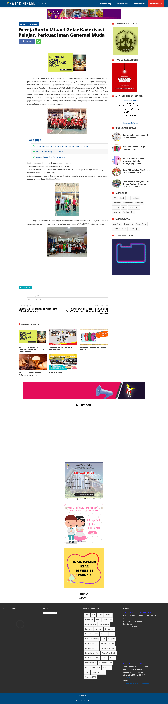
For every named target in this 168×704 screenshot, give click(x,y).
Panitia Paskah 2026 (92, 658)
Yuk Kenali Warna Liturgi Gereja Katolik (49, 152)
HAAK (98, 619)
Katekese (23, 24)
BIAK (93, 615)
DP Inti (100, 615)
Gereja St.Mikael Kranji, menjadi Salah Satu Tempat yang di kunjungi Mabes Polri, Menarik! (87, 311)
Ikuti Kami (156, 4)
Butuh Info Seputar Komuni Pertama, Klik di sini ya (30, 374)
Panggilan (111, 639)
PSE (98, 667)
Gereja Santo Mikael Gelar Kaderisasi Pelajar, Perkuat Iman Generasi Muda (62, 32)
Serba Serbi (34, 24)
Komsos (104, 634)
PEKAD (104, 658)
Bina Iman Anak (55, 373)
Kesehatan (89, 634)
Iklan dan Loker (90, 624)
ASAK (87, 615)
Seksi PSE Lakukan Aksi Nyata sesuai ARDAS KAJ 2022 (136, 171)
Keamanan (98, 629)
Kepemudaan (109, 629)
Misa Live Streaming (92, 639)
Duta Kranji (89, 619)
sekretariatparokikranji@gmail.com (137, 683)
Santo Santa (107, 667)
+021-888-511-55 (133, 678)
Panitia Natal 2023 (107, 643)
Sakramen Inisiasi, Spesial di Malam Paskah (51, 157)
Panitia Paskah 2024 (109, 653)
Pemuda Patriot (90, 663)
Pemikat (112, 658)
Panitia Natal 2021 (91, 643)
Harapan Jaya (107, 619)
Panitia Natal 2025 (91, 648)
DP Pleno (108, 615)
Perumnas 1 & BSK (105, 663)
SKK (103, 672)
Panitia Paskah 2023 (92, 653)
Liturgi (112, 634)
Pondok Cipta (90, 667)
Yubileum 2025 (90, 677)
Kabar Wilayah (104, 624)
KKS (96, 634)
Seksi (87, 672)
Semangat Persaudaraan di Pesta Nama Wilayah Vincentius (38, 310)
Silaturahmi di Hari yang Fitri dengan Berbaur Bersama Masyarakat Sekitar (136, 184)
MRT (103, 639)
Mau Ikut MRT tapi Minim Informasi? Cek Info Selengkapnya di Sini (134, 161)
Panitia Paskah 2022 (108, 648)
